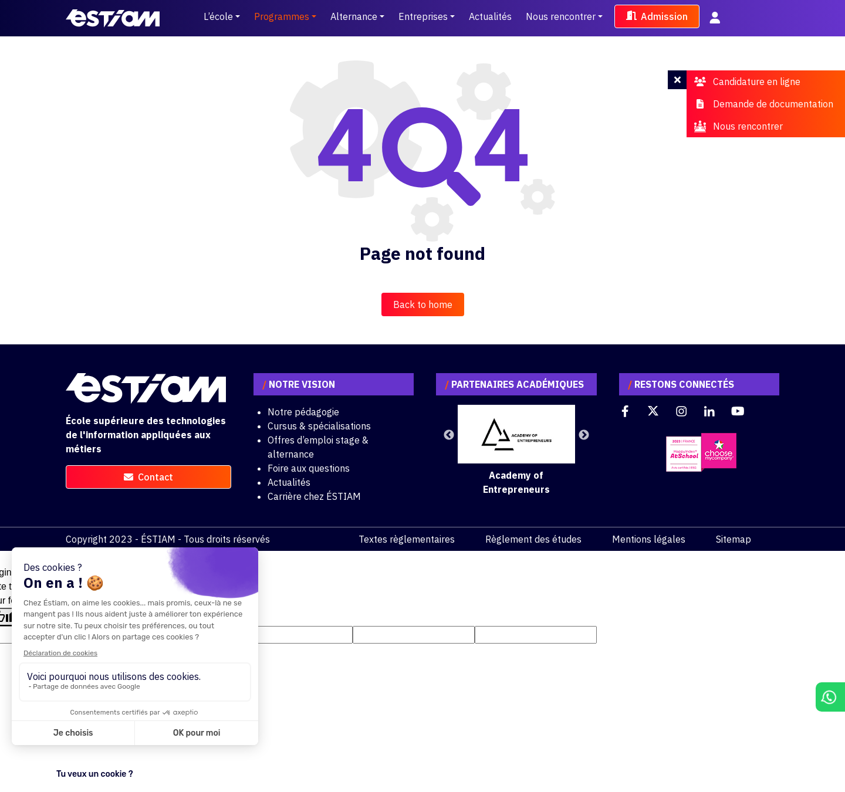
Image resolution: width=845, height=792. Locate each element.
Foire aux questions (309, 468)
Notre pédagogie (303, 412)
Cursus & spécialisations (319, 426)
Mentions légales (648, 539)
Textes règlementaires (407, 539)
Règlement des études (533, 539)
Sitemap (733, 539)
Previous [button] (449, 435)
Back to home (422, 304)
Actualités (490, 16)
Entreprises (423, 16)
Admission (657, 16)
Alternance (353, 16)
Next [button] (584, 435)
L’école (218, 16)
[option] (516, 450)
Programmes (281, 16)
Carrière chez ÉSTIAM (314, 496)
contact (148, 477)
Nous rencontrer (561, 16)
